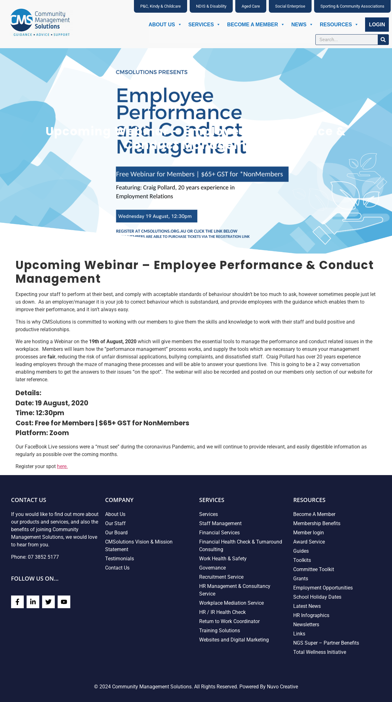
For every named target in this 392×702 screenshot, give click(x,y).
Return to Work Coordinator (229, 621)
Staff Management (220, 523)
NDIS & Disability (211, 6)
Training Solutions (219, 631)
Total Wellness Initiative (319, 652)
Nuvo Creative (282, 687)
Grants (300, 579)
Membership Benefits (316, 523)
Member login (308, 533)
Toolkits (302, 560)
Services (204, 24)
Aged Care (251, 6)
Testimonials (119, 559)
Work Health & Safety (223, 559)
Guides (301, 551)
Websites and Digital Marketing (234, 640)
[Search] (383, 40)
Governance (212, 568)
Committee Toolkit (313, 569)
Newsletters (306, 624)
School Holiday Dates (317, 597)
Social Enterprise (290, 6)
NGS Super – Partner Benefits (326, 643)
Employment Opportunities (323, 588)
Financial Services (219, 533)
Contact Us (117, 568)
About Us (165, 24)
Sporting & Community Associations (352, 6)
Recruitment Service (221, 577)
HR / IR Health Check (222, 612)
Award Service (309, 542)
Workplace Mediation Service (231, 603)
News (302, 24)
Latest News (307, 606)
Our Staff (115, 523)
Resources (339, 24)
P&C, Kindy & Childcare (160, 6)
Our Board (116, 533)
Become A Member (256, 24)
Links (299, 634)
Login (377, 24)
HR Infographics (311, 615)
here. (62, 466)
